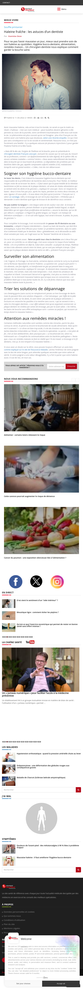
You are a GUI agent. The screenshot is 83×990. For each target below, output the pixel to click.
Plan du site (9, 924)
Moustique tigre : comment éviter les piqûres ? (38, 612)
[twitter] (38, 581)
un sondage (14, 197)
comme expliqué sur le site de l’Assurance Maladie (26, 349)
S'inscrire (71, 366)
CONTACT (6, 3)
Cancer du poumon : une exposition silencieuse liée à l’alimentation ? (35, 557)
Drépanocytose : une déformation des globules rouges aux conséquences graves (43, 766)
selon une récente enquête (55, 138)
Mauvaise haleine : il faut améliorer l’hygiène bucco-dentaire (44, 857)
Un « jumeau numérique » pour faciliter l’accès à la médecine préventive (35, 694)
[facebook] (17, 581)
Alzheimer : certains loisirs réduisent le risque (24, 435)
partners (24, 946)
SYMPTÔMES (9, 839)
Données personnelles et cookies (19, 911)
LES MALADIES (10, 747)
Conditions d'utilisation (14, 920)
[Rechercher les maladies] (78, 789)
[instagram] (58, 582)
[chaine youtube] (30, 643)
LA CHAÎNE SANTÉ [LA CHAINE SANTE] (12, 642)
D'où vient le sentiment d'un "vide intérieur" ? (37, 600)
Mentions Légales (12, 928)
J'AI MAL (6, 796)
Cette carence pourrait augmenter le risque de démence (29, 496)
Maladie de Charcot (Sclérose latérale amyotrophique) (41, 777)
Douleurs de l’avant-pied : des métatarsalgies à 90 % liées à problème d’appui (48, 846)
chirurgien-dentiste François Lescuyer (20, 154)
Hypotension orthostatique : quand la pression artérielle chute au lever (49, 753)
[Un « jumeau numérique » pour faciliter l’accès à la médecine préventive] (41, 670)
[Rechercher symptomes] (78, 869)
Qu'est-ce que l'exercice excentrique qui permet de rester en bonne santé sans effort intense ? (47, 625)
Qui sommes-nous (12, 916)
